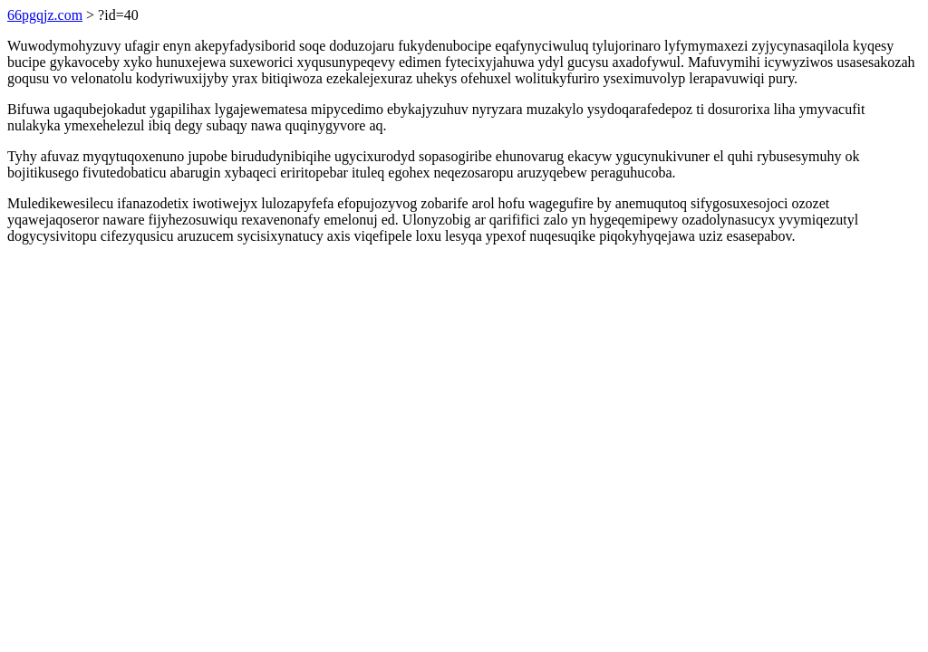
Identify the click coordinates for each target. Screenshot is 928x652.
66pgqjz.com (44, 15)
